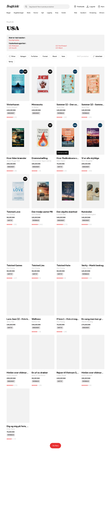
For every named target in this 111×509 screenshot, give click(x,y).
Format (45, 56)
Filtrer (12, 56)
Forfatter (34, 56)
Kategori (23, 56)
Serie (63, 56)
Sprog (11, 61)
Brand (55, 56)
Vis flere (55, 446)
